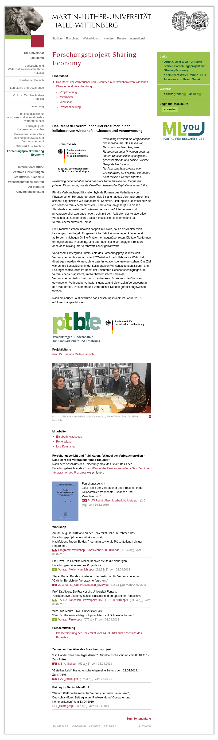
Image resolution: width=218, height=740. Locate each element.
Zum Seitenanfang (139, 718)
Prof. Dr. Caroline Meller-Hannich (28, 97)
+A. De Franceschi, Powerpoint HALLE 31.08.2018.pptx (93, 600)
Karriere (109, 38)
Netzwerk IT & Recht (30, 146)
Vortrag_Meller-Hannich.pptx (76, 569)
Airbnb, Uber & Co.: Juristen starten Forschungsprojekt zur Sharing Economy (184, 66)
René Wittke (63, 441)
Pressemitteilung (70, 107)
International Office (31, 167)
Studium (57, 38)
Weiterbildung (91, 38)
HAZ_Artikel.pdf (68, 679)
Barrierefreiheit (61, 725)
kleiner (193, 94)
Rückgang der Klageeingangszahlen (30, 127)
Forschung (72, 38)
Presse (121, 38)
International (137, 38)
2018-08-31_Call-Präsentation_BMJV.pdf (83, 584)
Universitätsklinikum (30, 191)
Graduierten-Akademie (29, 177)
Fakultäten (37, 58)
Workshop (66, 102)
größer (178, 94)
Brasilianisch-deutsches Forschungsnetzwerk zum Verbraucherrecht (28, 138)
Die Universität (34, 53)
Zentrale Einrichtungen (28, 172)
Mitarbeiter (66, 97)
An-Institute (36, 187)
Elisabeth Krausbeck (69, 436)
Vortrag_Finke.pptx (70, 619)
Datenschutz (79, 725)
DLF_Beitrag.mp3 (63, 706)
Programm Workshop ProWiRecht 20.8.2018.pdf (88, 550)
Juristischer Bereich (31, 80)
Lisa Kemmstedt (66, 446)
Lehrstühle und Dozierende (27, 87)
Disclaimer (95, 725)
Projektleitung (68, 92)
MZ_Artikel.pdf (67, 663)
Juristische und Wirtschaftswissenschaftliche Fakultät (26, 69)
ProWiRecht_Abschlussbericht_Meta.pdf (113, 500)
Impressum (109, 725)
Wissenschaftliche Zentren (26, 182)
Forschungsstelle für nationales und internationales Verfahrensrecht (25, 117)
